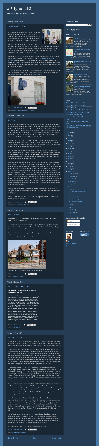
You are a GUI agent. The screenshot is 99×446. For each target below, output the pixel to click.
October (72, 179)
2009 (69, 171)
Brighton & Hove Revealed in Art (75, 103)
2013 (69, 161)
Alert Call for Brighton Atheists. (19, 286)
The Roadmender (71, 107)
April (71, 207)
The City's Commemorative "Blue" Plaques (78, 125)
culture (20, 110)
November (73, 176)
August (72, 184)
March (71, 210)
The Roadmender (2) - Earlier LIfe (76, 105)
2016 (69, 153)
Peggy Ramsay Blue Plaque (17, 26)
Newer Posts (12, 438)
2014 (69, 158)
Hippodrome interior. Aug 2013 (75, 117)
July (71, 186)
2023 (69, 136)
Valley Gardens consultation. (82, 86)
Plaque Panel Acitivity (72, 127)
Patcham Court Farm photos (74, 114)
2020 (69, 143)
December (73, 173)
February (72, 212)
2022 (69, 138)
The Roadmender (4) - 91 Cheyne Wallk (77, 112)
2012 (69, 164)
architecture (15, 276)
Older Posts (57, 438)
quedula (70, 241)
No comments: (18, 107)
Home (34, 438)
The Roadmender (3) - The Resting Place (78, 110)
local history (25, 110)
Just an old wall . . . (79, 38)
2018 (69, 148)
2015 (69, 156)
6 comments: (18, 325)
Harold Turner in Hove (80, 74)
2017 (69, 151)
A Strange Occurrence (15, 338)
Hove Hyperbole (13, 215)
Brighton (14, 110)
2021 (69, 141)
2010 (69, 169)
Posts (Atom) (19, 442)
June (71, 189)
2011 (69, 166)
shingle (24, 432)
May (71, 204)
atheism (14, 327)
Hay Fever (11, 120)
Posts (69, 221)
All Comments (72, 224)
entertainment (21, 204)
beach (14, 432)
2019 (69, 146)
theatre (32, 110)
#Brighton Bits (20, 8)
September (73, 181)
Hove (21, 276)
